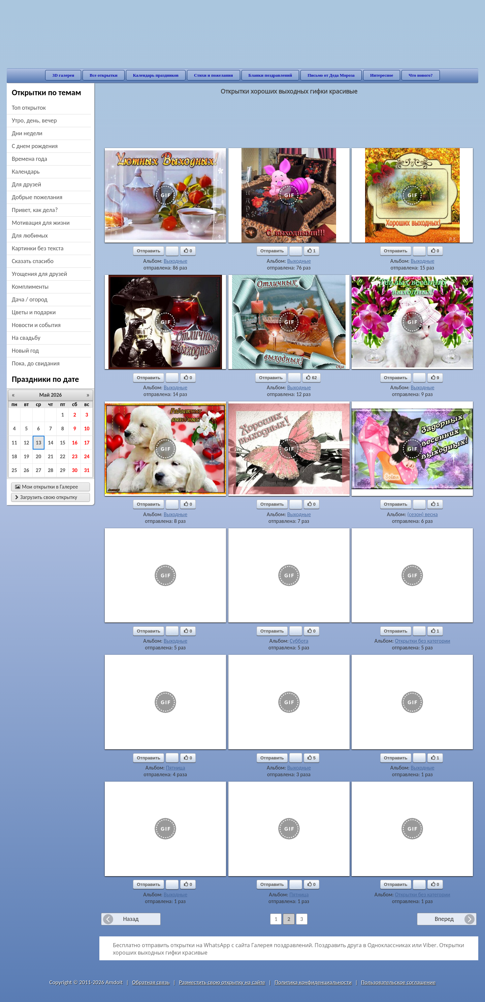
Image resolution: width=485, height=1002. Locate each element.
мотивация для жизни (41, 222)
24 (86, 456)
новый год (25, 350)
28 (50, 470)
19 (26, 456)
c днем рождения (35, 146)
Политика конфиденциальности (313, 982)
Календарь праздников (156, 75)
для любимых (30, 235)
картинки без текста (38, 248)
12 (26, 442)
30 (74, 470)
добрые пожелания (37, 197)
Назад (130, 919)
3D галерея (63, 75)
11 (14, 442)
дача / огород (29, 299)
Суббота (299, 641)
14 (50, 442)
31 (86, 470)
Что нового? (420, 75)
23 (74, 456)
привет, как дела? (35, 210)
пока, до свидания (36, 363)
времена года (29, 159)
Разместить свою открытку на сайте (222, 982)
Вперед (444, 919)
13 (38, 442)
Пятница (175, 767)
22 (62, 456)
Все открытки (104, 75)
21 (50, 456)
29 (62, 470)
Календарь (26, 171)
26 (26, 470)
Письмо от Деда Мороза (331, 75)
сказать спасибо (33, 261)
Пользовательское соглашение (398, 982)
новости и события (36, 325)
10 (86, 428)
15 (62, 442)
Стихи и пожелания (213, 75)
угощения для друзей (39, 274)
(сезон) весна (422, 514)
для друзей (26, 184)
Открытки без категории (422, 641)
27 (38, 470)
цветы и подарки (34, 312)
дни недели (27, 133)
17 (86, 442)
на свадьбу (26, 338)
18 (14, 456)
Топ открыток (29, 107)
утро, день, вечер (34, 120)
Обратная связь (151, 982)
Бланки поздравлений (270, 75)
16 (74, 442)
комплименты (30, 286)
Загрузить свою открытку (46, 497)
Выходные (175, 261)
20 (38, 456)
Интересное (381, 75)
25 (14, 470)
